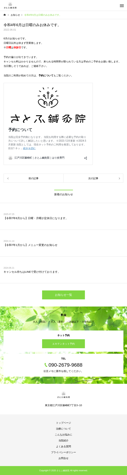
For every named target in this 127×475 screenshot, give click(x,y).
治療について (63, 428)
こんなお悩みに (63, 434)
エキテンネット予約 (63, 343)
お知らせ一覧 (63, 294)
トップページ (63, 422)
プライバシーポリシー (63, 452)
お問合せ (63, 458)
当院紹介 (63, 440)
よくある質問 (63, 446)
